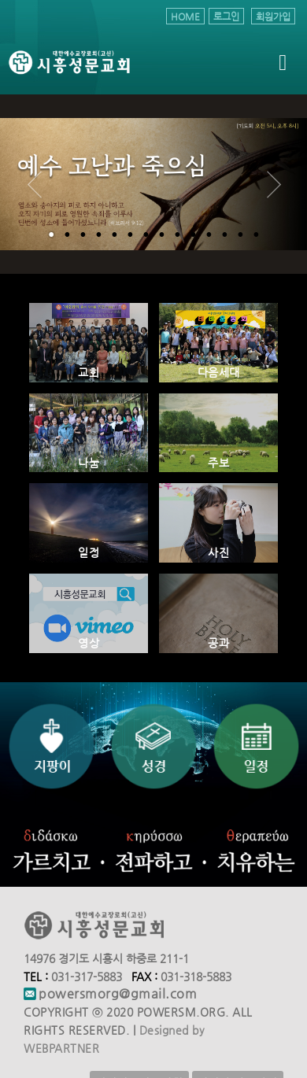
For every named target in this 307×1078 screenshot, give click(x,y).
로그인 (226, 16)
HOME (185, 16)
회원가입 (273, 16)
